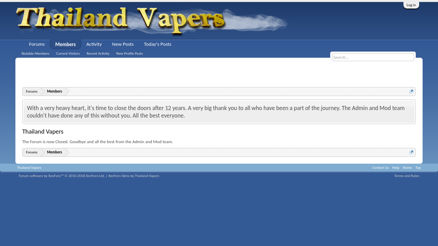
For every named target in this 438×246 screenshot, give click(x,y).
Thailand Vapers (29, 167)
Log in (411, 5)
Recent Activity (98, 53)
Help (395, 167)
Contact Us (380, 167)
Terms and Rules (406, 176)
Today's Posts (157, 44)
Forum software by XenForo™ (62, 176)
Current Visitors (68, 53)
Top (418, 167)
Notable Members (35, 53)
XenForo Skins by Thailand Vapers (133, 176)
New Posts (123, 44)
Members (65, 44)
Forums (37, 44)
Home (407, 167)
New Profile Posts (129, 53)
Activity (94, 44)
